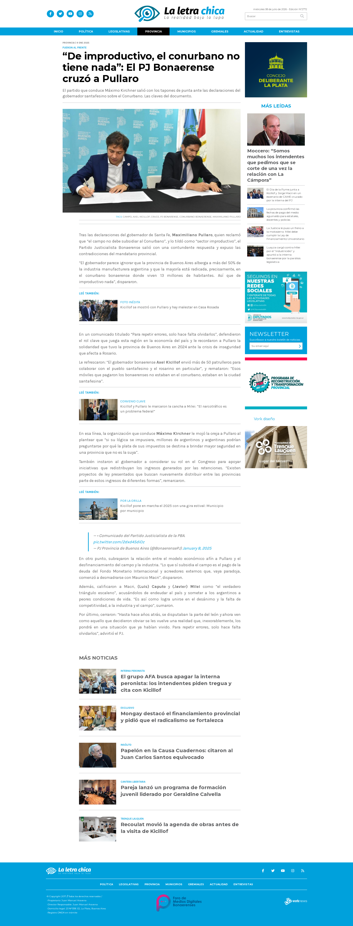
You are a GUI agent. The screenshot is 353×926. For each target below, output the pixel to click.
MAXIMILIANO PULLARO (227, 216)
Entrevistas (289, 31)
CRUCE (155, 216)
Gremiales (219, 31)
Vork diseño (264, 419)
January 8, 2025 (197, 548)
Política (86, 31)
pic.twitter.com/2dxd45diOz (119, 541)
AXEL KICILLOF (141, 216)
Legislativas (119, 31)
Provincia (153, 31)
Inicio (58, 31)
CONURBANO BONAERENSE (195, 216)
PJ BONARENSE (169, 216)
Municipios (186, 31)
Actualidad (253, 31)
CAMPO (127, 216)
